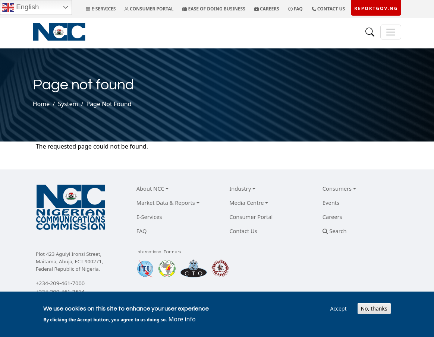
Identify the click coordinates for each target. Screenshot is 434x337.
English (20, 7)
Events (331, 202)
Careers (332, 216)
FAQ (141, 231)
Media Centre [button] (246, 202)
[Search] (369, 32)
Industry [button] (240, 188)
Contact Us (243, 231)
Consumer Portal (251, 216)
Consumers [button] (337, 188)
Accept (338, 308)
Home (41, 104)
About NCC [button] (150, 188)
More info (182, 319)
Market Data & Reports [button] (165, 202)
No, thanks (374, 308)
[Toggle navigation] (390, 32)
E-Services (149, 216)
